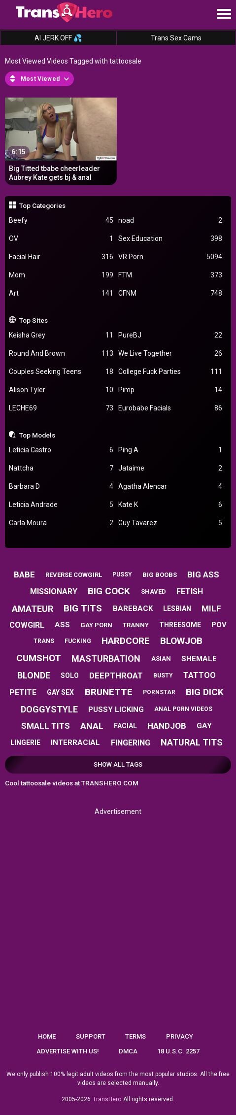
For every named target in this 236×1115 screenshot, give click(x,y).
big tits (83, 608)
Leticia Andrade (61, 505)
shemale (199, 658)
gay (204, 725)
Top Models (37, 435)
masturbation (105, 658)
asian (161, 658)
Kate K (170, 505)
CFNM (170, 293)
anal (91, 726)
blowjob (181, 640)
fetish (189, 591)
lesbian (177, 608)
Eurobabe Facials (170, 408)
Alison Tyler (61, 390)
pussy (122, 574)
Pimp (170, 390)
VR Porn (170, 257)
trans (44, 641)
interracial (75, 742)
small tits (45, 726)
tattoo (199, 675)
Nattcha (61, 468)
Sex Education (170, 239)
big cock (109, 591)
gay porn (96, 625)
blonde (33, 675)
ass (62, 624)
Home (47, 1036)
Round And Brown (61, 353)
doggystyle (49, 709)
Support (90, 1036)
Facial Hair (61, 257)
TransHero (107, 1099)
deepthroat (116, 675)
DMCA (128, 1051)
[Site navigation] (223, 14)
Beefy (61, 220)
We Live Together (170, 353)
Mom (61, 275)
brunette (109, 692)
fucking (78, 641)
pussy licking (116, 709)
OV (61, 239)
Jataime (170, 468)
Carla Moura (61, 523)
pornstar (159, 692)
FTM (170, 275)
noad (170, 220)
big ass (203, 574)
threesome (180, 625)
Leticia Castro (61, 450)
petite (22, 692)
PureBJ (170, 335)
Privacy (179, 1036)
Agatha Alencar (170, 486)
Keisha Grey (61, 335)
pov (219, 624)
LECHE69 (61, 408)
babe (24, 574)
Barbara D (61, 486)
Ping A (170, 450)
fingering (130, 742)
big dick (205, 692)
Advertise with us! (67, 1051)
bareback (133, 608)
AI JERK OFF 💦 (58, 38)
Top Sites (33, 320)
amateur (32, 609)
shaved (153, 591)
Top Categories (42, 205)
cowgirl (26, 625)
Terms (135, 1036)
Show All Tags (118, 764)
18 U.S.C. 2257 (178, 1051)
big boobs (159, 574)
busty (163, 675)
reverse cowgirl (73, 574)
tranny (136, 625)
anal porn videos (183, 709)
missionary (53, 591)
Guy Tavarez (170, 523)
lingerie (25, 742)
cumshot (38, 658)
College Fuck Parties (170, 372)
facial (125, 726)
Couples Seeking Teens (61, 372)
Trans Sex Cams (176, 38)
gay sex (60, 692)
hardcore (125, 640)
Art (61, 293)
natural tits (192, 742)
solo (70, 675)
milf (211, 608)
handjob (166, 726)
